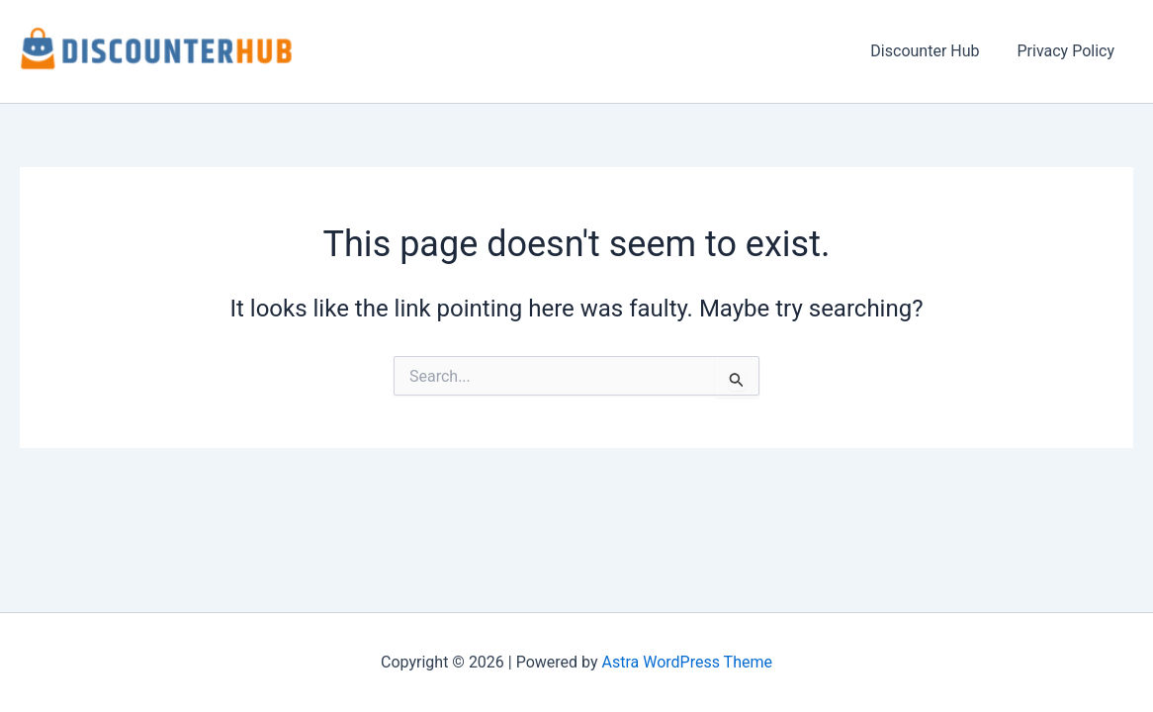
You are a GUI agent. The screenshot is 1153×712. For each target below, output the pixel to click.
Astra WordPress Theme (687, 662)
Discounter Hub (933, 51)
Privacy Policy (1069, 51)
